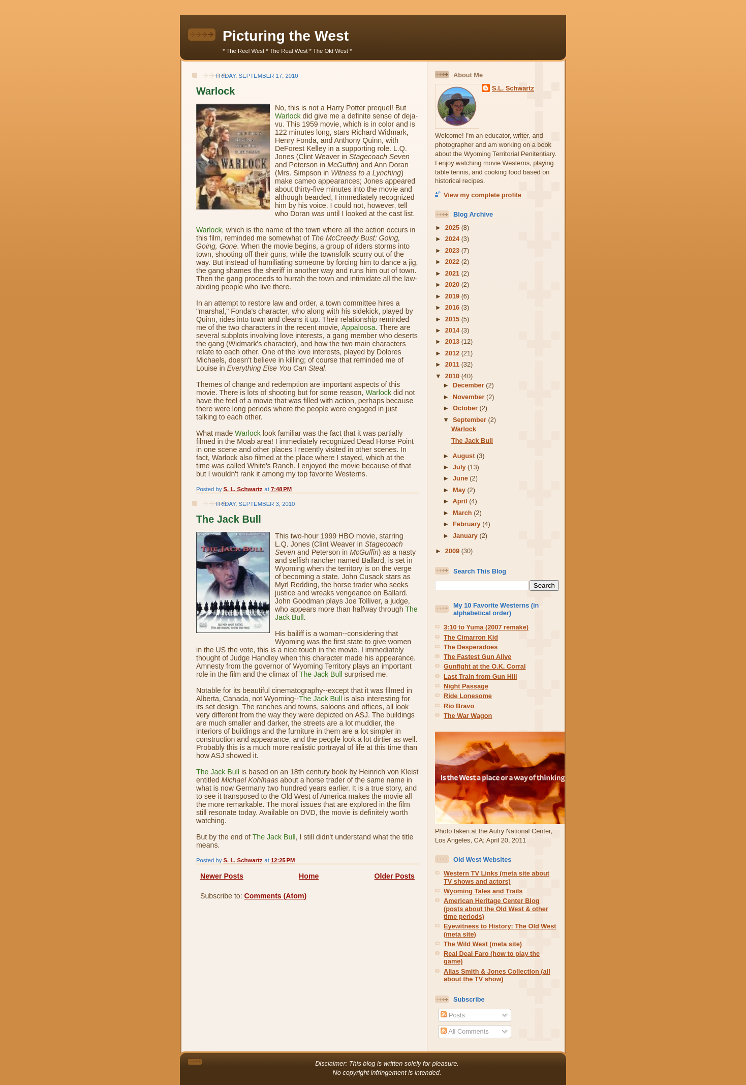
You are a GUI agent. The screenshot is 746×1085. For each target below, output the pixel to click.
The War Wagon (468, 715)
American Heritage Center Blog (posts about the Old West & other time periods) (496, 908)
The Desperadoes (471, 647)
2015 (453, 319)
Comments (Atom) (275, 896)
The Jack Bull (228, 519)
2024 (453, 239)
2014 (453, 330)
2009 (453, 551)
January (466, 535)
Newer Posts (221, 876)
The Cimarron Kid (471, 637)
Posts (452, 1015)
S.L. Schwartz (513, 88)
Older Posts (395, 876)
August (465, 456)
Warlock (215, 91)
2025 (453, 227)
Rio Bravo (459, 706)
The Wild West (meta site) (483, 944)
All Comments (464, 1031)
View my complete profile (482, 195)
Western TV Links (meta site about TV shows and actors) (496, 877)
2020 (453, 284)
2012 (453, 353)
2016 (453, 307)
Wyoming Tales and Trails (483, 891)
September (470, 420)
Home (309, 876)
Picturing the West (286, 35)
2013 (453, 341)
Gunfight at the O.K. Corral (485, 666)
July (460, 467)
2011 (453, 364)
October (466, 408)
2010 (453, 376)
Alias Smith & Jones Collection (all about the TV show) (497, 975)
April (461, 501)
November (469, 397)
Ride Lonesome (468, 696)
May (460, 490)
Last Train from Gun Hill (480, 676)
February (467, 524)
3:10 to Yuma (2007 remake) (486, 627)
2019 (453, 296)
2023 (453, 250)
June (461, 478)
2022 (453, 261)
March (463, 513)
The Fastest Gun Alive (477, 656)
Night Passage (466, 686)
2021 (453, 273)
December (469, 385)
